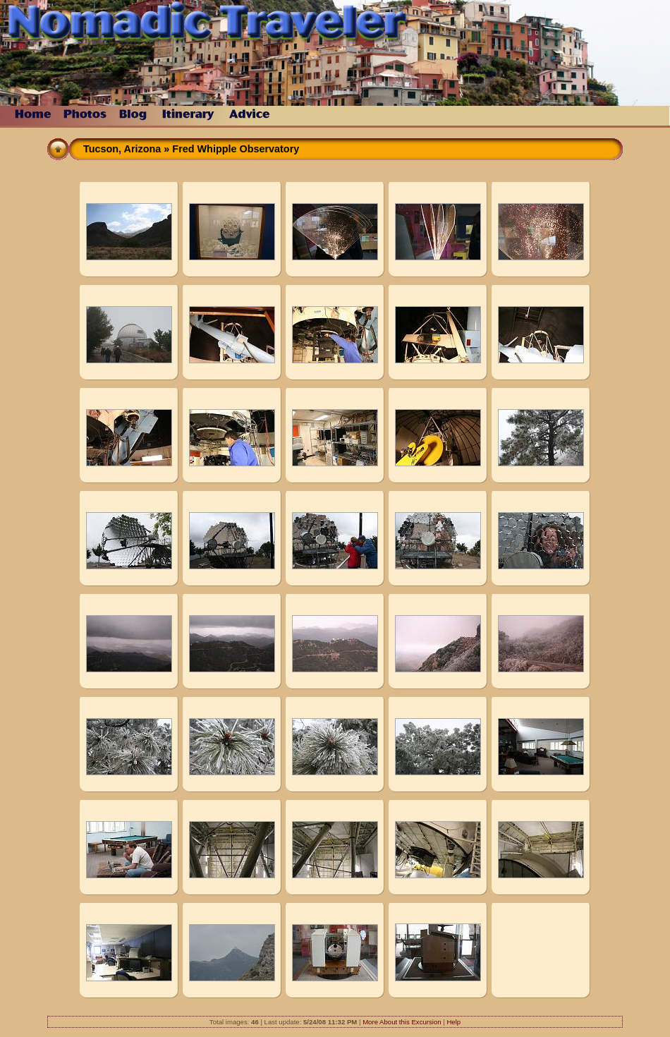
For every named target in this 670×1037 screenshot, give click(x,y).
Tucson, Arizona (122, 148)
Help (453, 1022)
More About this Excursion (402, 1022)
